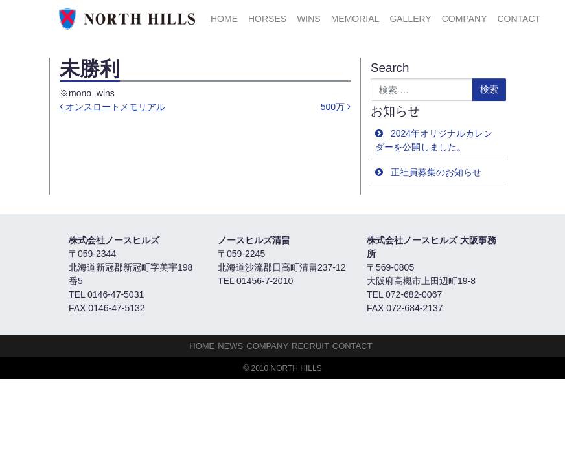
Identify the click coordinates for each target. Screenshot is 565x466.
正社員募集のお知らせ (436, 172)
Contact (518, 19)
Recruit (310, 346)
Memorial (355, 19)
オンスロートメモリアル (112, 107)
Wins (309, 19)
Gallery (410, 19)
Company (464, 19)
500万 (336, 107)
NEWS (230, 346)
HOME (224, 19)
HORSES (267, 19)
